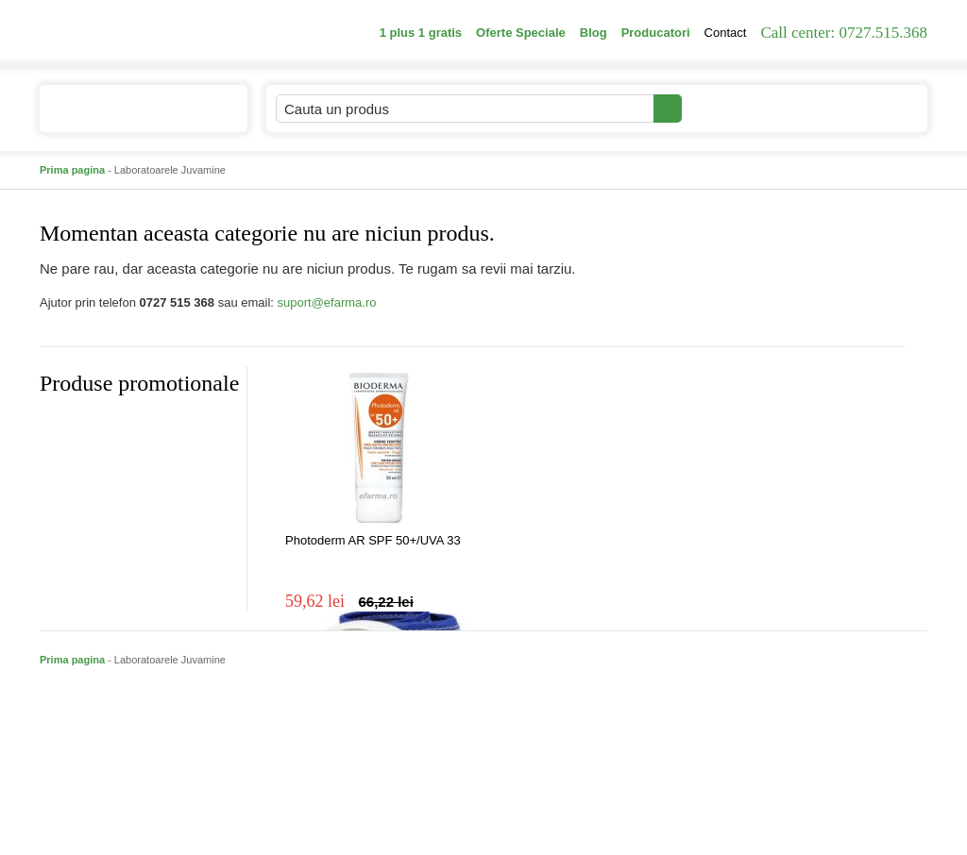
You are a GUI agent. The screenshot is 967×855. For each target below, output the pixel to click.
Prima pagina (72, 170)
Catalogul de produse (131, 116)
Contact (725, 32)
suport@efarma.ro (327, 302)
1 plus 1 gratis (421, 32)
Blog (593, 32)
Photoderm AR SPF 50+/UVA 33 (373, 540)
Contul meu (746, 108)
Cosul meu (864, 108)
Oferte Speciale (521, 32)
